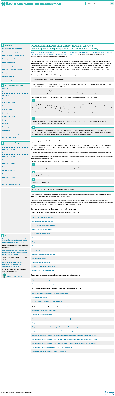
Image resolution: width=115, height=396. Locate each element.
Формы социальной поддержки (12, 48)
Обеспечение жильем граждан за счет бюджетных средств (50, 293)
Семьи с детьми (7, 106)
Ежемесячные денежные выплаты (12, 146)
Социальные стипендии (9, 160)
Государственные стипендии (41, 233)
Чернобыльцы (6, 99)
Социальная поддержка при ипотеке (13, 66)
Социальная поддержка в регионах (13, 55)
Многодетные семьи (8, 102)
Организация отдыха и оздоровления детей (45, 280)
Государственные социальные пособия (44, 225)
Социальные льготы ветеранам (42, 314)
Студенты (5, 123)
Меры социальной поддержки (11, 52)
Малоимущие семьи (8, 116)
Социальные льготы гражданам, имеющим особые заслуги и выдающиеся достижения (59, 331)
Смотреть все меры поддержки (11, 184)
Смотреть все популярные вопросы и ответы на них (15, 275)
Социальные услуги (8, 177)
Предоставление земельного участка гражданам (47, 301)
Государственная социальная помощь (43, 266)
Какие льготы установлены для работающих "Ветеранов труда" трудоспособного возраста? (12, 264)
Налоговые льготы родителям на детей (44, 310)
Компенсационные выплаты (11, 167)
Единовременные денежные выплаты (43, 254)
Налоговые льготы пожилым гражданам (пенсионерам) (49, 351)
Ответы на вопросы (8, 80)
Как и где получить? (8, 59)
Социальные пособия (8, 149)
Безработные (6, 130)
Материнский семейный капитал (42, 221)
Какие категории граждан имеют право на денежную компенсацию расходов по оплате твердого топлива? (14, 252)
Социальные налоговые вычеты (12, 69)
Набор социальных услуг (40, 297)
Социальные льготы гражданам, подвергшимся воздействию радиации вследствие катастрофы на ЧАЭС (64, 335)
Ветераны (5, 88)
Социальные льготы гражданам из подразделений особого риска (52, 347)
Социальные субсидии (9, 153)
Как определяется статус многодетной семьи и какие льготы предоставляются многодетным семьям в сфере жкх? (14, 240)
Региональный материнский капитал (43, 270)
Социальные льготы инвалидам (42, 323)
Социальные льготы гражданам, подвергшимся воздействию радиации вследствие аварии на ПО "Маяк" (65, 339)
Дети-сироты (6, 113)
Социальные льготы (8, 156)
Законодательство (7, 73)
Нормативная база (8, 76)
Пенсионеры (6, 127)
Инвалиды (5, 95)
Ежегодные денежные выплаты (42, 250)
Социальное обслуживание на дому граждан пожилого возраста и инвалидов (55, 284)
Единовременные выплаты (10, 174)
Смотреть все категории (9, 137)
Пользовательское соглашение (10, 394)
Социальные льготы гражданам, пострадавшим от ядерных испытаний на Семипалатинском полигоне (64, 343)
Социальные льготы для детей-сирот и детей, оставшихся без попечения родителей (58, 327)
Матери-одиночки (7, 109)
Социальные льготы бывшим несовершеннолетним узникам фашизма (54, 319)
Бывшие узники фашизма (10, 92)
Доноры (4, 120)
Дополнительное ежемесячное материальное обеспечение (50, 238)
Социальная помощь (8, 181)
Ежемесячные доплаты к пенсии (42, 246)
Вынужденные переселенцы (11, 134)
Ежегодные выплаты (8, 170)
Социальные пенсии (8, 163)
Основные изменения (8, 62)
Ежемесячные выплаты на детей (42, 229)
